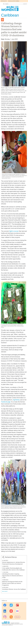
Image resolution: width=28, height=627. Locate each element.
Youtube (11, 611)
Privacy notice (11, 624)
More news (4, 591)
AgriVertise (16, 400)
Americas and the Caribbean (13, 1)
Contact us (10, 625)
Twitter (11, 605)
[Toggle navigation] (2, 19)
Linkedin (5, 611)
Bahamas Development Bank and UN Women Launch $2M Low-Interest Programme (12, 583)
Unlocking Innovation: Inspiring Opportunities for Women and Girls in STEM (12, 575)
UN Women (17, 622)
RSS (11, 617)
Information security (18, 624)
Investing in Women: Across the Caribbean (14, 589)
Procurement (5, 625)
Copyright (12, 622)
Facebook (5, 605)
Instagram (5, 617)
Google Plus (17, 605)
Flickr (17, 611)
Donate (17, 617)
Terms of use (5, 624)
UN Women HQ (4, 1)
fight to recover (14, 231)
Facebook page (5, 402)
